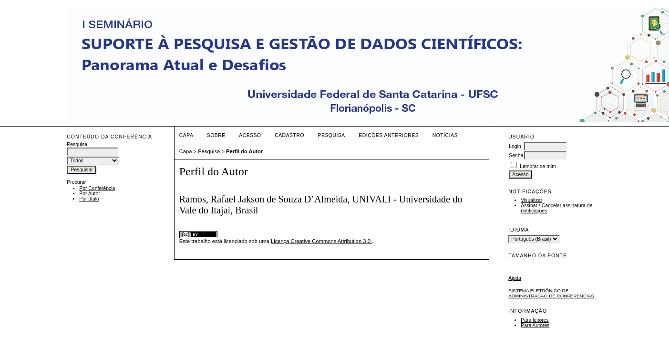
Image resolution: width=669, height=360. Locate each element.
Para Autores (535, 325)
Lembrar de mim (538, 166)
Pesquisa (331, 135)
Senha (516, 155)
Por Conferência (97, 188)
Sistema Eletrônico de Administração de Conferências (551, 293)
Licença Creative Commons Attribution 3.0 (321, 241)
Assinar (529, 205)
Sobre (216, 135)
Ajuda (514, 278)
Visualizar (531, 200)
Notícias (445, 135)
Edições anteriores (389, 135)
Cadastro (289, 135)
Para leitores (534, 320)
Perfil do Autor (244, 151)
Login (515, 146)
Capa (186, 135)
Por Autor (89, 193)
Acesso (250, 135)
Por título (89, 198)
